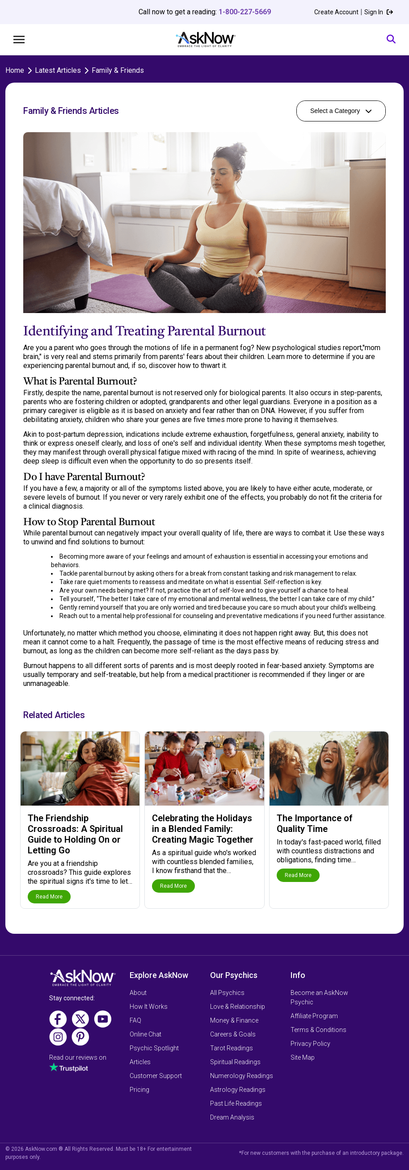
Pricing (139, 1089)
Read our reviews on (77, 1057)
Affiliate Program (314, 1016)
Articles (140, 1062)
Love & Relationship (237, 1006)
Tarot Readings (231, 1048)
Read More (49, 897)
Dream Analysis (232, 1117)
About (138, 992)
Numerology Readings (241, 1075)
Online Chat (145, 1034)
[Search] (391, 39)
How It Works (149, 1006)
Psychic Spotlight (154, 1048)
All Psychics (227, 992)
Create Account (336, 12)
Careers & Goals (233, 1034)
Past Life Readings (236, 1103)
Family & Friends (118, 70)
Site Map (303, 1057)
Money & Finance (234, 1020)
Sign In (378, 12)
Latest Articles (58, 70)
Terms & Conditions (318, 1029)
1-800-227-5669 (245, 12)
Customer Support (156, 1075)
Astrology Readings (238, 1089)
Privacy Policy (310, 1043)
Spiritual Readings (235, 1062)
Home (14, 70)
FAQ (135, 1020)
